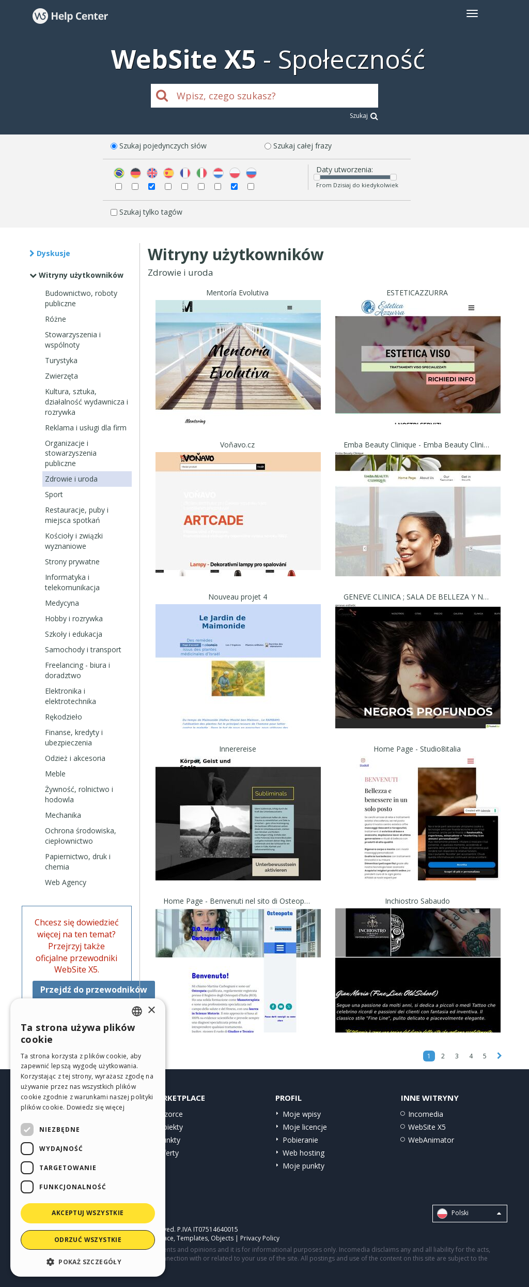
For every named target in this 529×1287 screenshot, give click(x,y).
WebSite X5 (427, 1127)
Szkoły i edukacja (73, 634)
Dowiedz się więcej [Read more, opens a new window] (96, 1107)
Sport (54, 494)
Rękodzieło (63, 717)
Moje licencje (305, 1127)
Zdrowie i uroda (71, 479)
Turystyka (61, 360)
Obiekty (170, 1127)
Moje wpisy (302, 1114)
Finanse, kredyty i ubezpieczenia (74, 737)
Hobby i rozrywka (74, 618)
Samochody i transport (83, 649)
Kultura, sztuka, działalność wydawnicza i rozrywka (86, 401)
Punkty (169, 1140)
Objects (222, 1238)
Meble (55, 774)
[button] (88, 1261)
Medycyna (62, 603)
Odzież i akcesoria (75, 758)
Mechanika (63, 815)
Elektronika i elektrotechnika (70, 696)
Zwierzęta (61, 376)
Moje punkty (303, 1166)
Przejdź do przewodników (93, 989)
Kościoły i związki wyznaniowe (74, 541)
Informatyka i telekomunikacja (72, 582)
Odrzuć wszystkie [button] (87, 1239)
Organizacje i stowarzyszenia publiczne (71, 453)
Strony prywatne (72, 561)
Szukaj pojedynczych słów (163, 146)
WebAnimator (431, 1140)
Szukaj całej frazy (302, 146)
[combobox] (137, 1011)
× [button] (151, 1010)
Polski (469, 1213)
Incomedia (425, 1114)
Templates (192, 1238)
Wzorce (170, 1114)
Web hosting (303, 1153)
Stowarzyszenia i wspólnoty (73, 340)
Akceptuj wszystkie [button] (87, 1212)
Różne (55, 319)
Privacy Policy (259, 1238)
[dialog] (87, 1137)
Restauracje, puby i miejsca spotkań (76, 515)
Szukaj (364, 115)
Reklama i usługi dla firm (86, 427)
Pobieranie (300, 1140)
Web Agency (65, 882)
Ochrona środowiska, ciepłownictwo (80, 836)
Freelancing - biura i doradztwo (77, 670)
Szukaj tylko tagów (150, 212)
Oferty (168, 1153)
